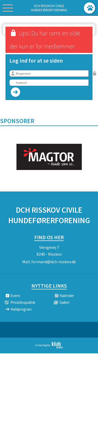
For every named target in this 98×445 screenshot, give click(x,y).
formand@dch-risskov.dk (53, 261)
